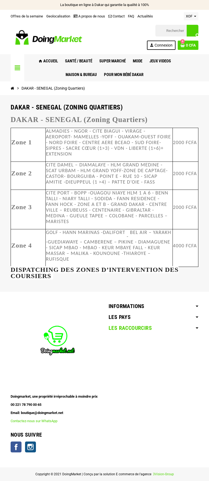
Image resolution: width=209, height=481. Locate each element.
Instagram (30, 447)
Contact (116, 16)
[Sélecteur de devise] (191, 16)
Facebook (16, 447)
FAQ (131, 16)
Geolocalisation (58, 16)
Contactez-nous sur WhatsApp (34, 421)
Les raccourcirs (130, 328)
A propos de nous (89, 16)
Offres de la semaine (27, 16)
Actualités (145, 16)
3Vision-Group (163, 474)
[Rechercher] (176, 30)
